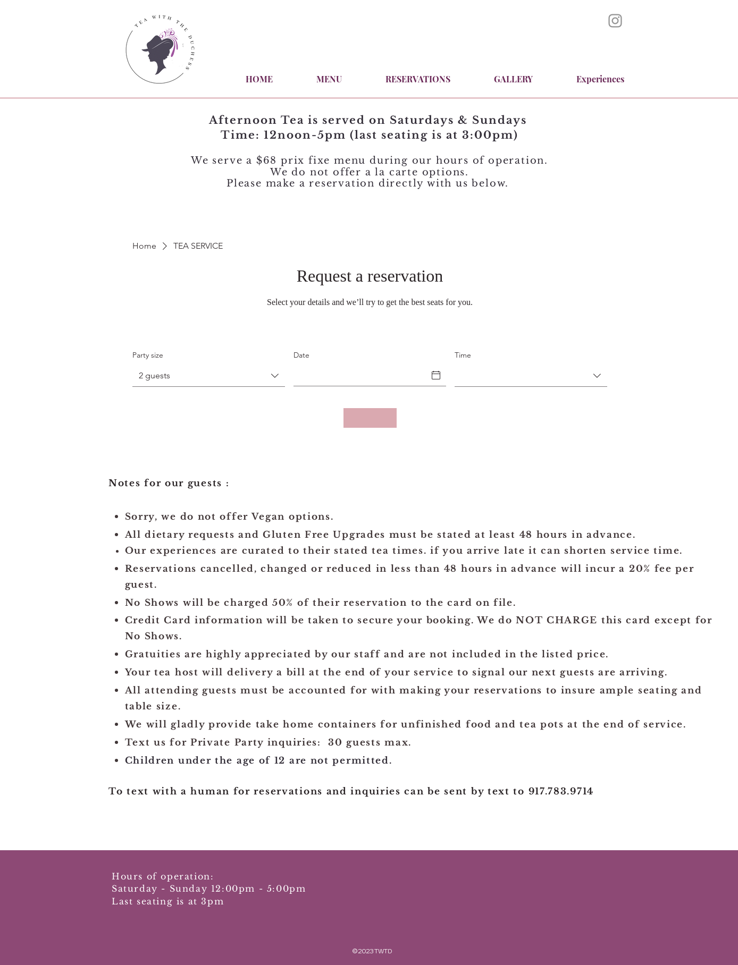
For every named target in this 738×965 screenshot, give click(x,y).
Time (463, 355)
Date (301, 355)
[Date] (363, 375)
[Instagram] (615, 21)
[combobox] (208, 376)
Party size (147, 355)
